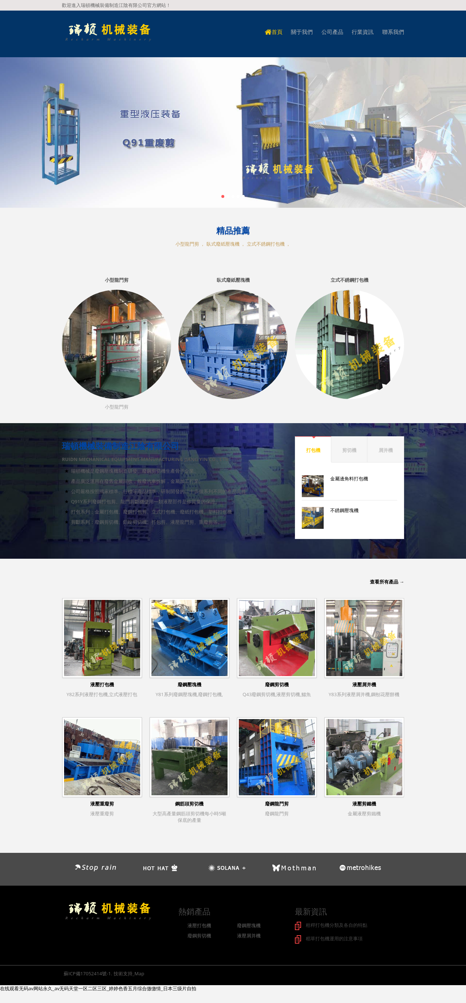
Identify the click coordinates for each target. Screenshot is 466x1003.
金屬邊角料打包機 (349, 478)
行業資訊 (363, 32)
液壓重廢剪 (102, 803)
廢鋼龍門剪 (277, 803)
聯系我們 (393, 32)
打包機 (313, 450)
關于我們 (302, 32)
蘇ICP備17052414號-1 (87, 972)
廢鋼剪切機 (277, 684)
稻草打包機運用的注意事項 (334, 938)
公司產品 (332, 32)
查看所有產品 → (387, 581)
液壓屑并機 (364, 684)
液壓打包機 (102, 684)
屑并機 (386, 450)
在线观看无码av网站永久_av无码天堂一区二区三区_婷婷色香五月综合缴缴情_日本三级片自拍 (98, 987)
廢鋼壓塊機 (189, 684)
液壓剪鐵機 (364, 803)
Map (139, 972)
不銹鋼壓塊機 (344, 510)
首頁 (274, 32)
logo (108, 32)
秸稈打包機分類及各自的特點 (336, 925)
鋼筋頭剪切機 (189, 803)
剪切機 (349, 450)
